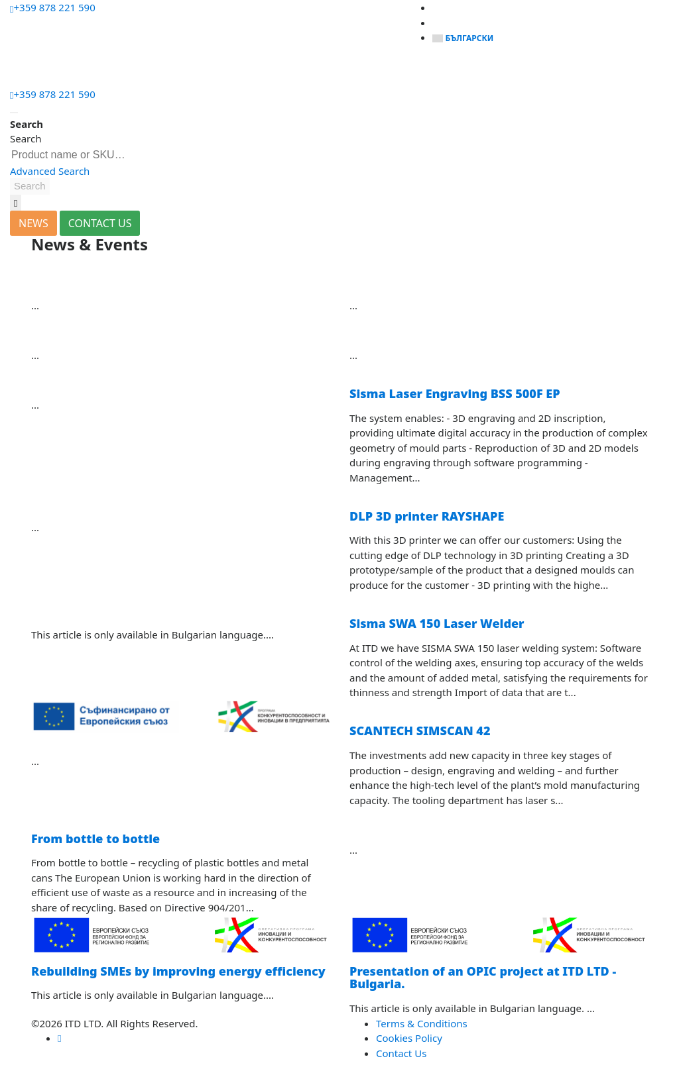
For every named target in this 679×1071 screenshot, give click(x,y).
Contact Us (401, 1053)
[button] (30, 186)
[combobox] (77, 155)
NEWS (33, 223)
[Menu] (23, 70)
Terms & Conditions (421, 1023)
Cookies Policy (409, 1038)
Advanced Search (50, 171)
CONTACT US (100, 223)
